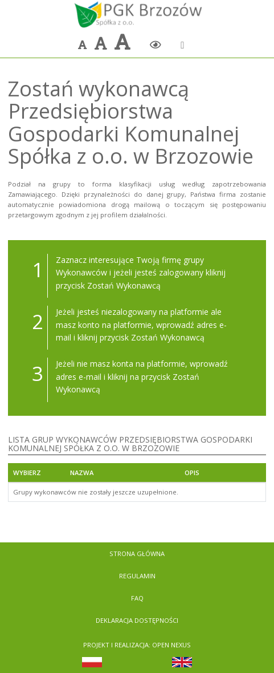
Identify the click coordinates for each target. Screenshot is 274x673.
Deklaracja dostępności (137, 620)
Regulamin (137, 575)
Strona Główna (137, 553)
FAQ (137, 598)
